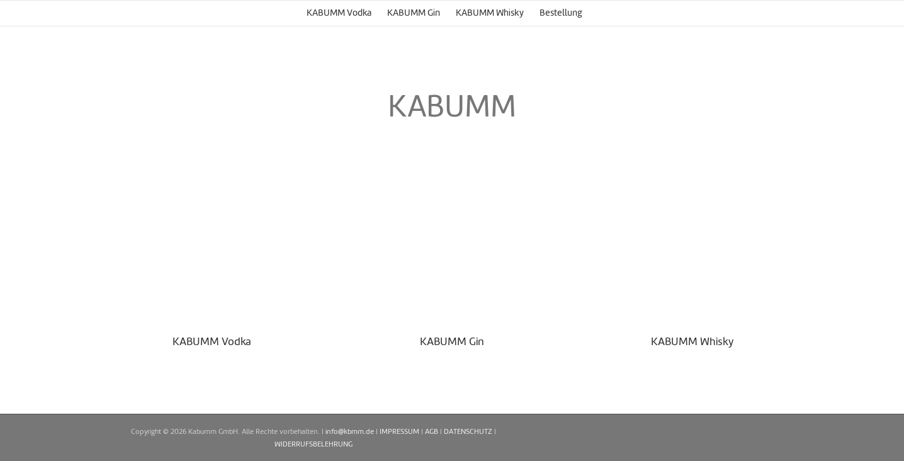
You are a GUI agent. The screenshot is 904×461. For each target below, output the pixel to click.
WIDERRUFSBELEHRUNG (313, 444)
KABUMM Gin (452, 342)
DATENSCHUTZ (468, 432)
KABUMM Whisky (692, 342)
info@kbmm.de (349, 432)
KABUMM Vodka (211, 342)
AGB (431, 432)
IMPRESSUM (399, 432)
